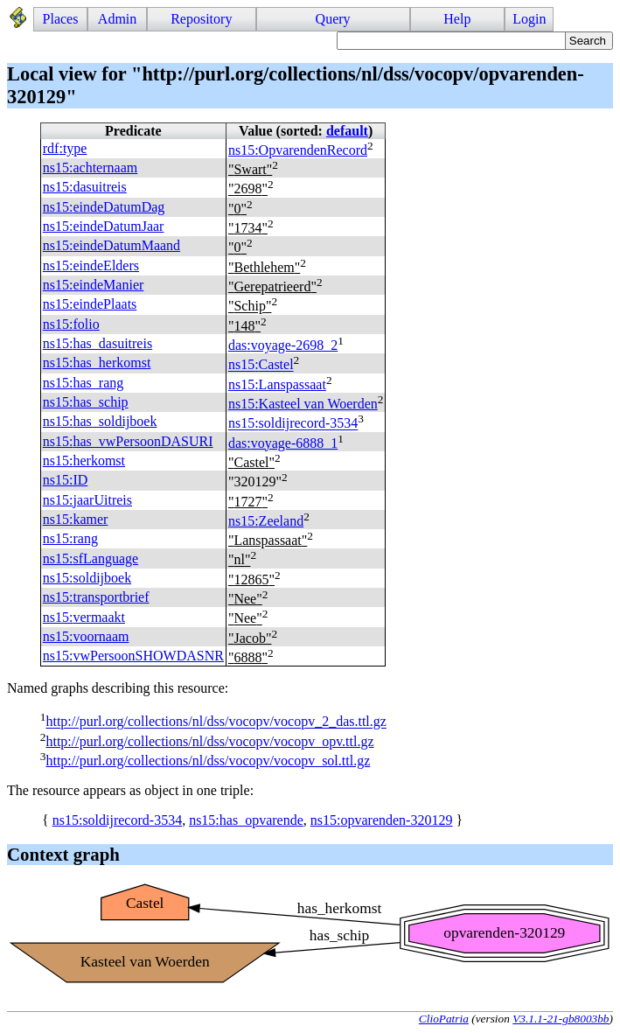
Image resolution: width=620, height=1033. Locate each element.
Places (61, 18)
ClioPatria (444, 1018)
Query (333, 18)
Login (529, 18)
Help (456, 18)
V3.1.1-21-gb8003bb (560, 1018)
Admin (117, 18)
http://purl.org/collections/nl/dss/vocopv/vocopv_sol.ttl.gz (207, 760)
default (347, 130)
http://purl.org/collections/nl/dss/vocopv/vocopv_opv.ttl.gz (209, 741)
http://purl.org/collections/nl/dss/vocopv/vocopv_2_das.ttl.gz (215, 722)
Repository (201, 18)
